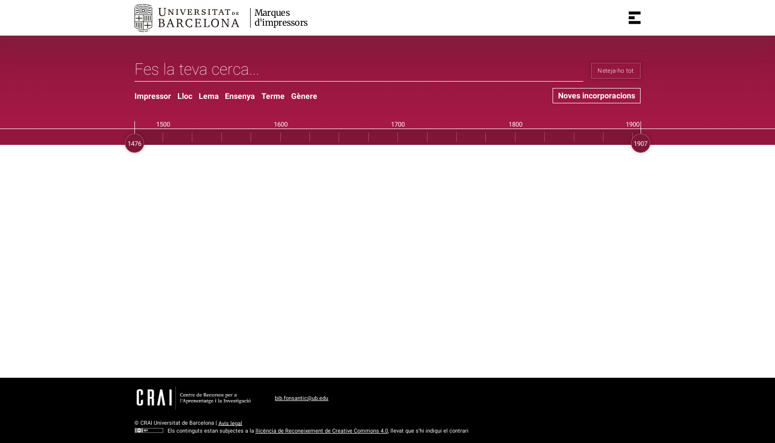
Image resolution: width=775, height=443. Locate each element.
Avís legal (230, 423)
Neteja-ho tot (616, 70)
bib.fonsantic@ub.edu (301, 398)
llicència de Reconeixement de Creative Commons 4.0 (322, 431)
